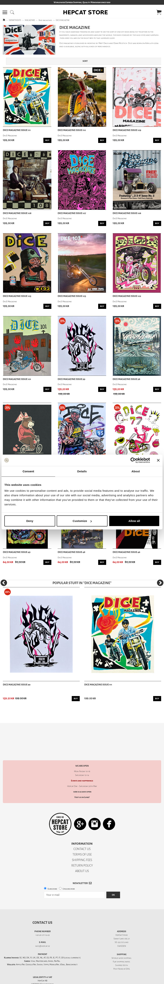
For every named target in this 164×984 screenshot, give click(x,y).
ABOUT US (82, 858)
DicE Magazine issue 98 (126, 379)
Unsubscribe (69, 875)
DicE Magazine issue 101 (17, 379)
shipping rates (123, 948)
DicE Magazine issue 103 (72, 296)
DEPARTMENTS (15, 20)
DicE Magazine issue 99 (71, 379)
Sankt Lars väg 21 (122, 925)
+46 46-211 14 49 (42, 921)
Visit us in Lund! (82, 784)
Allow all (134, 521)
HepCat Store (121, 921)
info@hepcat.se (42, 932)
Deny (29, 521)
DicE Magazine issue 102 (127, 296)
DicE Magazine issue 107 (72, 213)
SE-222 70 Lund (121, 929)
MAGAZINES (30, 20)
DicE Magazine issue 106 (127, 213)
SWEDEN (121, 932)
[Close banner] (158, 460)
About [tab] (135, 471)
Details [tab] (82, 471)
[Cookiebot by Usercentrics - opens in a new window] (133, 460)
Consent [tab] (28, 471)
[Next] (160, 583)
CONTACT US (82, 836)
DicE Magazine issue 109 (127, 130)
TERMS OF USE (82, 841)
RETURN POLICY (82, 852)
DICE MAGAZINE (62, 20)
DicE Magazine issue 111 (17, 130)
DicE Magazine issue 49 (16, 552)
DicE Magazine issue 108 (17, 213)
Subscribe (52, 875)
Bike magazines (45, 20)
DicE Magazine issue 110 (72, 130)
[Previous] (4, 583)
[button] (4, 12)
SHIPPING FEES (82, 847)
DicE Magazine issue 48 (71, 552)
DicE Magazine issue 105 (17, 296)
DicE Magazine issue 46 (126, 552)
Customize (82, 521)
